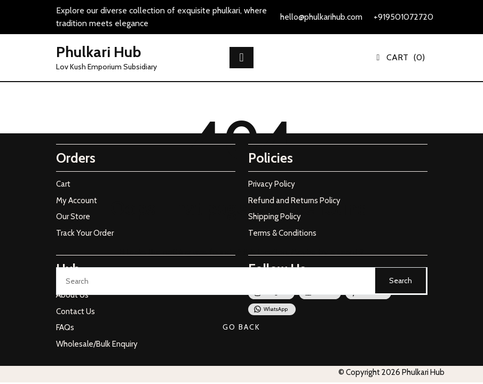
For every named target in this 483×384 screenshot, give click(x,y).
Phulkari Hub (98, 52)
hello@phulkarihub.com (321, 17)
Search (400, 280)
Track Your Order (85, 233)
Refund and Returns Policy (294, 200)
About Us (72, 295)
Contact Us (75, 311)
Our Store (73, 216)
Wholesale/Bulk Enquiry (97, 344)
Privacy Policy (271, 184)
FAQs (65, 327)
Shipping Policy (274, 216)
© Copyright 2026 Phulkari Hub (391, 372)
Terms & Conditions (282, 233)
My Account (76, 200)
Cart (63, 184)
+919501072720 (403, 17)
